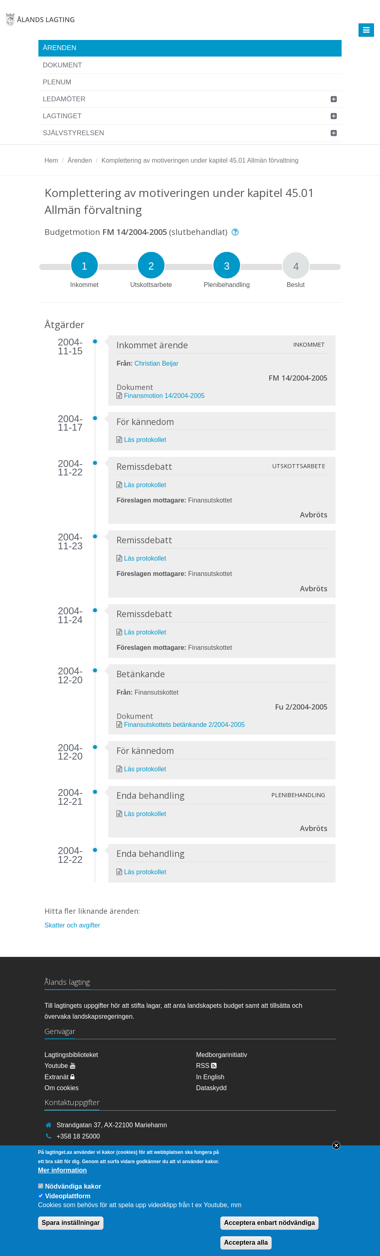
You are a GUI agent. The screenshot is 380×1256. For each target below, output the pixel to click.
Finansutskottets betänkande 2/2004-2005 (184, 724)
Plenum (57, 82)
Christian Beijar (156, 363)
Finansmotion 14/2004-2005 (164, 395)
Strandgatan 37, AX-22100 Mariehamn (112, 1125)
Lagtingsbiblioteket (71, 1054)
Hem (51, 160)
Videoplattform (68, 1202)
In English (210, 1077)
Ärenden (59, 48)
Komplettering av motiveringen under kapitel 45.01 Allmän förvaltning (199, 160)
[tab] (84, 265)
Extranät (59, 1077)
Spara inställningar (71, 1229)
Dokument (62, 65)
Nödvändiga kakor (73, 1192)
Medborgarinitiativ (221, 1054)
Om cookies (61, 1087)
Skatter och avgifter (72, 925)
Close (336, 1152)
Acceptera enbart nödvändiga (269, 1229)
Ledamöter (64, 99)
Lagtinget (62, 116)
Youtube (60, 1065)
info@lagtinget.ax (82, 1148)
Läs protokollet (145, 439)
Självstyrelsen (73, 133)
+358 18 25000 (78, 1136)
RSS (206, 1065)
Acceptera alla (246, 1249)
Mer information (62, 1176)
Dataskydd (211, 1087)
